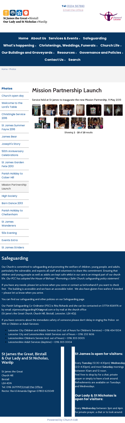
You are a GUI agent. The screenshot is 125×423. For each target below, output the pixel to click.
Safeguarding (94, 38)
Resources (66, 52)
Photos (12, 69)
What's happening (18, 45)
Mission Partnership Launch (14, 187)
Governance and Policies (100, 52)
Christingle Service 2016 (13, 116)
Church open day (13, 96)
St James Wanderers (9, 223)
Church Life (109, 45)
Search (74, 59)
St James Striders (13, 247)
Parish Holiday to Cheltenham (12, 212)
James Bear (9, 136)
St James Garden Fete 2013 (13, 164)
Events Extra (10, 240)
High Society (9, 196)
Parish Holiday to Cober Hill (12, 175)
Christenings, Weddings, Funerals (67, 45)
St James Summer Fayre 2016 (13, 127)
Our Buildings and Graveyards (27, 52)
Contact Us (54, 59)
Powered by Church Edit (62, 420)
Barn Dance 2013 (12, 203)
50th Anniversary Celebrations (13, 153)
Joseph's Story (11, 144)
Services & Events (63, 38)
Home (23, 38)
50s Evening (9, 233)
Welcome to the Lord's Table (12, 105)
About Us (38, 38)
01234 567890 (75, 6)
